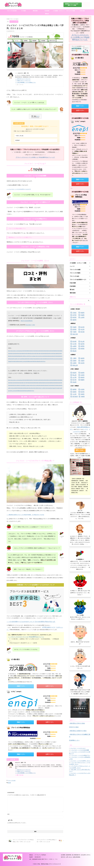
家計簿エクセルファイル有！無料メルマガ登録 (72, 4)
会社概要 (62, 854)
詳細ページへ (21, 690)
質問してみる (79, 439)
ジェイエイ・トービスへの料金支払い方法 (80, 743)
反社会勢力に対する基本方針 (84, 854)
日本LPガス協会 (73, 716)
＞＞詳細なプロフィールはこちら (22, 80)
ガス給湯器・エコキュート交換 (58, 11)
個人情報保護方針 (74, 854)
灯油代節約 (47, 10)
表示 (38, 115)
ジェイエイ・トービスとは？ (76, 734)
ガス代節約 (23, 10)
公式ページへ (49, 690)
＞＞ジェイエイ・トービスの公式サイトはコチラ (20, 189)
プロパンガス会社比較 (12, 10)
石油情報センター (73, 726)
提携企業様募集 (70, 856)
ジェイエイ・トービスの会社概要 (78, 736)
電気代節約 (35, 10)
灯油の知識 (82, 10)
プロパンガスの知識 (70, 10)
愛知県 (9, 786)
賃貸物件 (17, 140)
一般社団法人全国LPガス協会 (76, 719)
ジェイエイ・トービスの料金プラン (78, 741)
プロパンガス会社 (11, 784)
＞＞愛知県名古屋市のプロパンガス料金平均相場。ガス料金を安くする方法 (28, 520)
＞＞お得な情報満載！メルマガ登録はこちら (24, 81)
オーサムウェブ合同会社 (39, 854)
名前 (8, 817)
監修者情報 (67, 854)
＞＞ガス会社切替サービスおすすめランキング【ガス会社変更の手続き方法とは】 (27, 627)
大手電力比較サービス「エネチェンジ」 (52, 632)
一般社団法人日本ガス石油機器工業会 (78, 723)
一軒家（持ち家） (20, 135)
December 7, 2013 (31, 325)
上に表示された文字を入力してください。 (17, 826)
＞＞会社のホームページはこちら (22, 78)
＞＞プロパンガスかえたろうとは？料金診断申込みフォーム (23, 641)
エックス (83, 419)
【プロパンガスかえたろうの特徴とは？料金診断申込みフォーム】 (35, 157)
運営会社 (47, 13)
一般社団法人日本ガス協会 (75, 712)
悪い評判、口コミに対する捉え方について (80, 754)
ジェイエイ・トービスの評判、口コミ (78, 745)
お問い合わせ (63, 856)
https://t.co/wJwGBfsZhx (27, 321)
